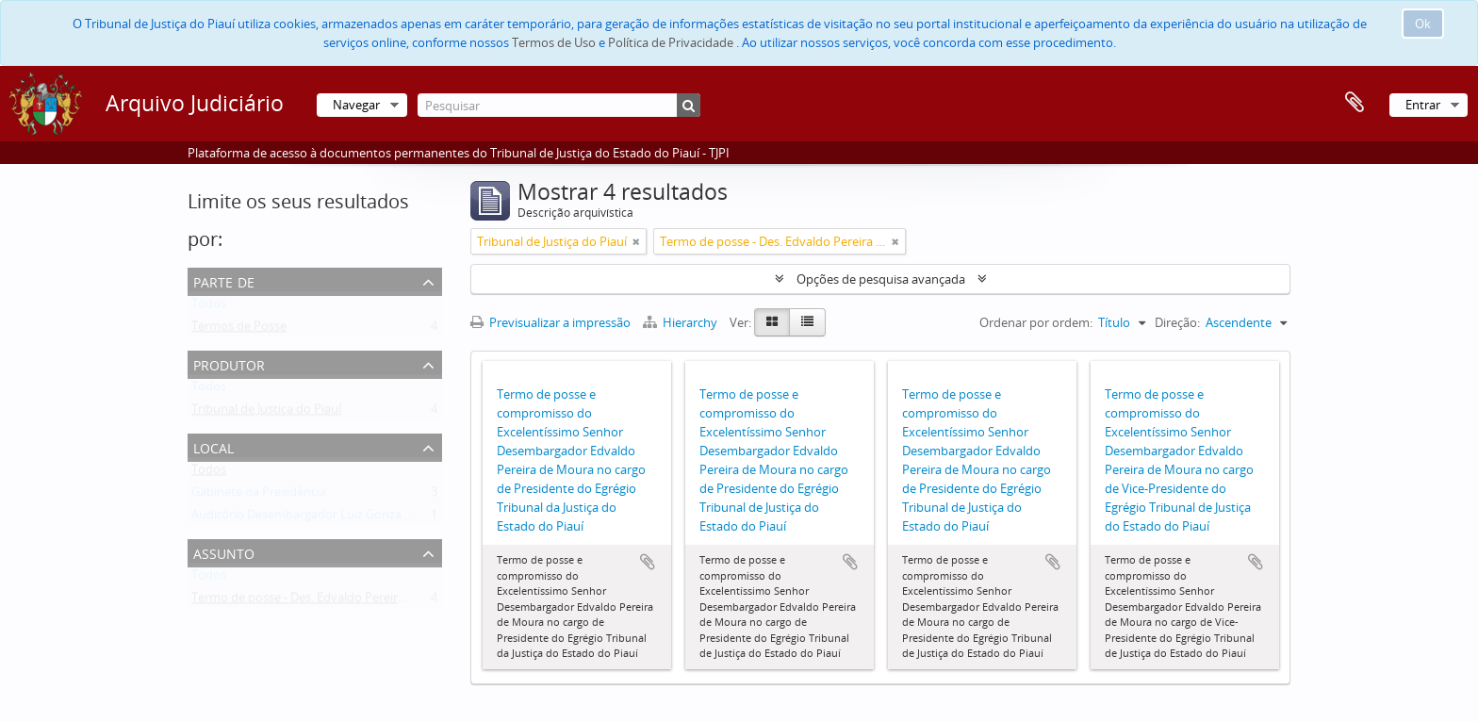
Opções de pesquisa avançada (881, 279)
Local (213, 446)
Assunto (224, 552)
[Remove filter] (636, 241)
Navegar (356, 104)
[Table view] (807, 322)
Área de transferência (1354, 102)
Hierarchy (681, 322)
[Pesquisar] (559, 105)
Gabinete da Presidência (258, 495)
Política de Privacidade (670, 42)
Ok (1423, 23)
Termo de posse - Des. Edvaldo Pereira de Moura (326, 601)
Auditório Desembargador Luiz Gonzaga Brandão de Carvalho (363, 518)
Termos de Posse (239, 329)
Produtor (229, 363)
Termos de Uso (554, 42)
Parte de (224, 280)
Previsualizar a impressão (550, 322)
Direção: (1177, 322)
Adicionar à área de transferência (647, 561)
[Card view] (772, 322)
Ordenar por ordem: (1035, 322)
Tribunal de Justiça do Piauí (266, 412)
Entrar (1422, 104)
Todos (208, 307)
